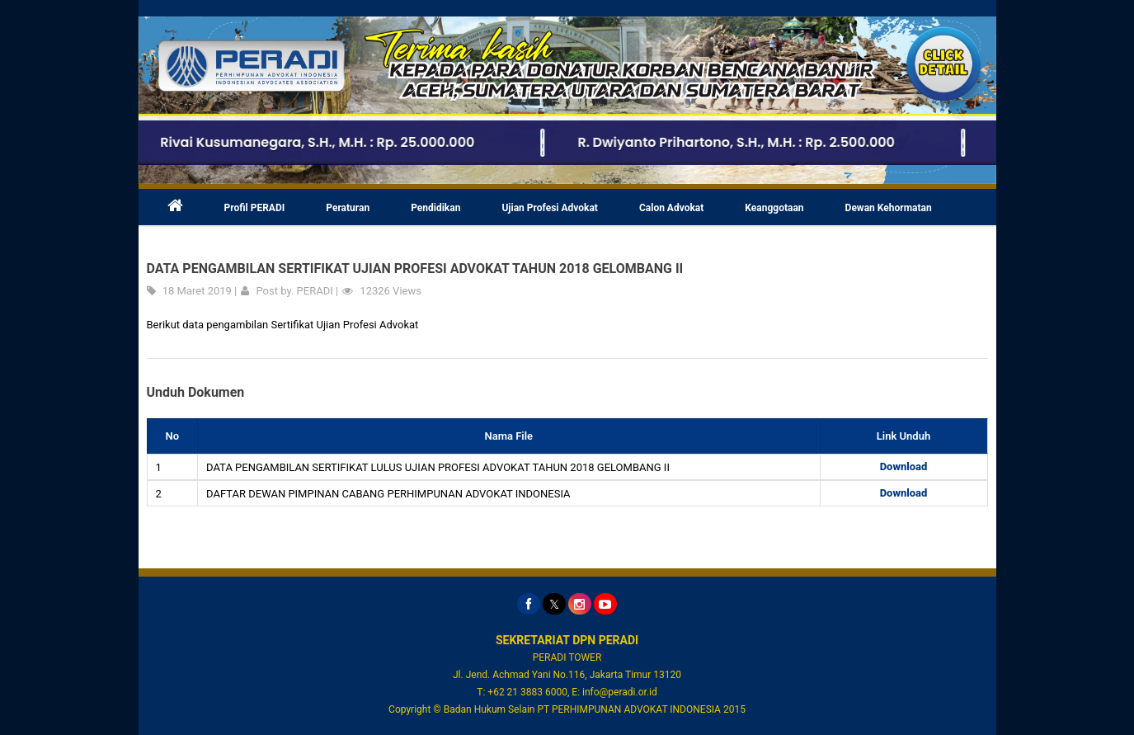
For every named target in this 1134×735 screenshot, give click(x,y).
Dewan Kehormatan (888, 208)
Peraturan (347, 208)
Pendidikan (435, 208)
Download (904, 466)
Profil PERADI (254, 208)
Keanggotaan (774, 208)
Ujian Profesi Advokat (549, 208)
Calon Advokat (671, 208)
